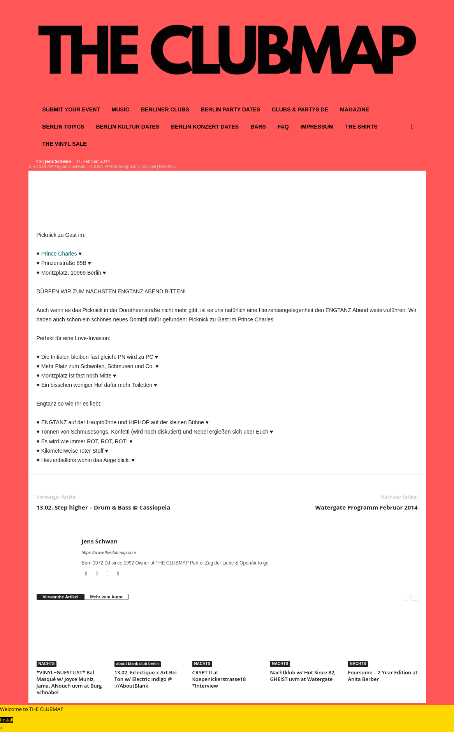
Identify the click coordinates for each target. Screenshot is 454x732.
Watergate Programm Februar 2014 (366, 507)
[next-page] (414, 597)
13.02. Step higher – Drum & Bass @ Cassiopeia (104, 507)
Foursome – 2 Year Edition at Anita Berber (383, 676)
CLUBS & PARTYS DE (300, 109)
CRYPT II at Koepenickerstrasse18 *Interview (219, 679)
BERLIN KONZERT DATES (205, 126)
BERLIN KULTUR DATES (127, 126)
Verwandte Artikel (61, 596)
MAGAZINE (354, 109)
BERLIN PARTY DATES (230, 109)
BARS (258, 126)
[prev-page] (406, 597)
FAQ (283, 126)
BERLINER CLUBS (165, 109)
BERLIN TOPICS (63, 126)
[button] (414, 126)
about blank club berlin (137, 663)
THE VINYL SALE (64, 144)
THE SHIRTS (361, 126)
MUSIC (120, 109)
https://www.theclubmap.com (109, 552)
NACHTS (47, 663)
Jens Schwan (58, 161)
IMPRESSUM (317, 126)
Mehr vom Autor (106, 596)
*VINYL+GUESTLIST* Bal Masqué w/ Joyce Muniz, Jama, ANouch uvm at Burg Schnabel (69, 682)
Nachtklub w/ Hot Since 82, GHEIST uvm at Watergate (303, 676)
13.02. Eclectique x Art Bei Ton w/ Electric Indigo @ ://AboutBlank (145, 679)
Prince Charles (59, 253)
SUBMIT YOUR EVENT (71, 109)
